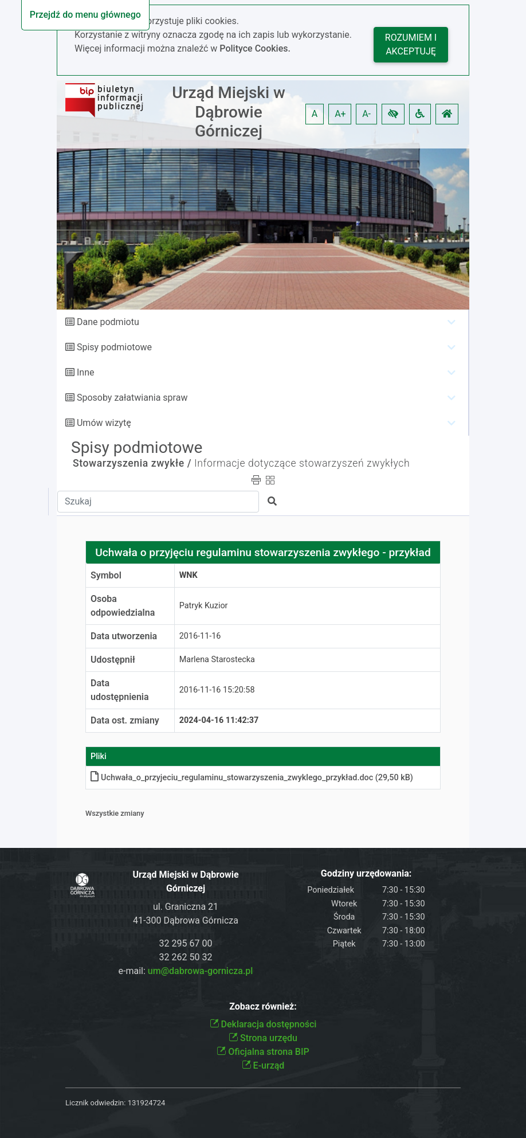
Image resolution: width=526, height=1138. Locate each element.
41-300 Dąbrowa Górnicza (185, 920)
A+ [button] (340, 113)
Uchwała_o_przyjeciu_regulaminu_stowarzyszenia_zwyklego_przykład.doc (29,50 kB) (252, 778)
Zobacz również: (263, 1006)
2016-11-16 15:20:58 (217, 690)
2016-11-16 (200, 636)
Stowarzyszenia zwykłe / (132, 463)
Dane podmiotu (108, 321)
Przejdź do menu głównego (85, 14)
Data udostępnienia (120, 690)
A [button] (314, 113)
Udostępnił (113, 659)
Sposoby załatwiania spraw (132, 397)
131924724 (147, 1102)
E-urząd (263, 1065)
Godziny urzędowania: (366, 873)
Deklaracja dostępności (263, 1024)
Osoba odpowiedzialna (123, 605)
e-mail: (186, 970)
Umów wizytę (104, 422)
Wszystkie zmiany (114, 813)
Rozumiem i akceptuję (411, 44)
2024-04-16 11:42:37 (219, 720)
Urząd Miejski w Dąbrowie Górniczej (228, 111)
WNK (188, 575)
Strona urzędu (263, 1038)
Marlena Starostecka (217, 659)
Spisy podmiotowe (114, 347)
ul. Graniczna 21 (185, 906)
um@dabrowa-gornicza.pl (200, 970)
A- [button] (366, 113)
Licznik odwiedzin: (95, 1102)
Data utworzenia (124, 636)
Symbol (106, 575)
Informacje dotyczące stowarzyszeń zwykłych (302, 463)
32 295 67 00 (186, 943)
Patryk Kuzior (203, 606)
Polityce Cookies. (255, 48)
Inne (86, 372)
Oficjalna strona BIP (263, 1051)
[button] (393, 114)
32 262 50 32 (186, 957)
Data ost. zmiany (125, 720)
